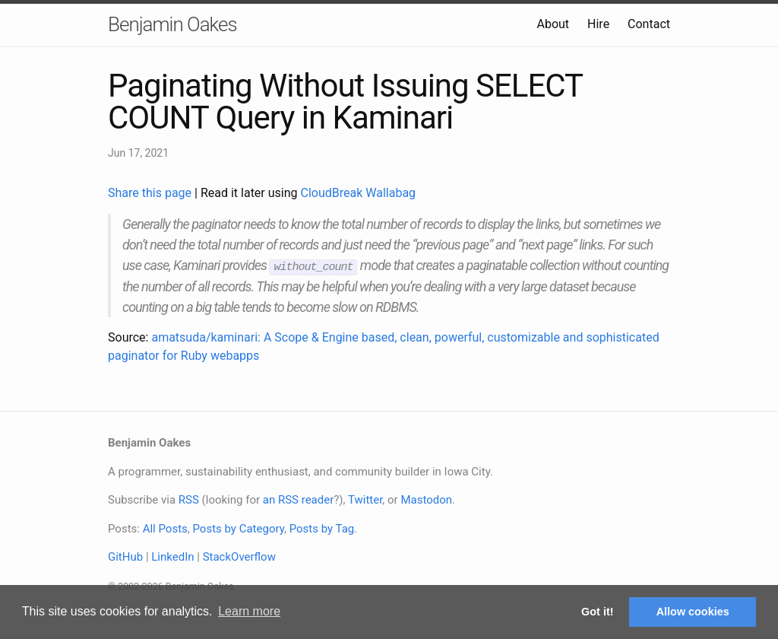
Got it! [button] (597, 612)
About (552, 24)
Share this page (151, 193)
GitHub (125, 556)
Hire (598, 24)
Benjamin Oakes (172, 24)
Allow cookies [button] (692, 612)
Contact (649, 24)
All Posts (165, 528)
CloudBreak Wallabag (358, 193)
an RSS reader (298, 499)
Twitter (365, 499)
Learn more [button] (249, 611)
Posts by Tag (322, 528)
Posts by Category (237, 528)
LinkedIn (172, 556)
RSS (189, 499)
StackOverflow (239, 556)
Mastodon (426, 499)
